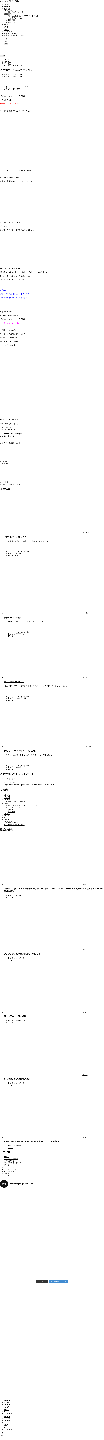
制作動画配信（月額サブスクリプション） (24, 16)
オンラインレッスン (15, 18)
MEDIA (7, 28)
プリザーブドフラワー (12, 1169)
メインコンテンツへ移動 (9, 1)
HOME (6, 4)
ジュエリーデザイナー (12, 1167)
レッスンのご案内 (11, 1159)
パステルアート (10, 1171)
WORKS (7, 8)
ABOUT (7, 6)
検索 (6, 39)
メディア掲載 (9, 1161)
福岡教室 (11, 20)
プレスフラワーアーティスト (15, 1163)
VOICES (7, 24)
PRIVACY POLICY (11, 33)
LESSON (7, 14)
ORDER (7, 10)
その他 (6, 1173)
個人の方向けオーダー (16, 12)
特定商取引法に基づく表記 (14, 35)
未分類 (6, 1176)
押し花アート (18, 89)
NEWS (6, 26)
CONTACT (8, 31)
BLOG (6, 30)
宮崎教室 (11, 22)
